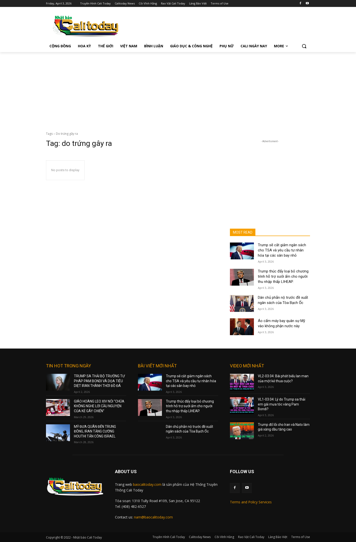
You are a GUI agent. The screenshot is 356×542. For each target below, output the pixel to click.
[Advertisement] (178, 89)
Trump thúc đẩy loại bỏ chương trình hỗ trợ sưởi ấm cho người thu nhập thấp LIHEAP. (283, 276)
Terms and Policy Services (251, 502)
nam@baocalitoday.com (153, 517)
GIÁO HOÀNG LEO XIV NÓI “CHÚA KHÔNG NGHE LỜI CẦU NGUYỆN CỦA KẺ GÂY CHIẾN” (99, 406)
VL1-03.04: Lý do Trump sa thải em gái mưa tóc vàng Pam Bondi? (281, 404)
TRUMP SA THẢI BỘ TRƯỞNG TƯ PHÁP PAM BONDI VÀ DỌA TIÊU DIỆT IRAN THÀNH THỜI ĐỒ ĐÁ (99, 381)
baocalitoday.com (147, 484)
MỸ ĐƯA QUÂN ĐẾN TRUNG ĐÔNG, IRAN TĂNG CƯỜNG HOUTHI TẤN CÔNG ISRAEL (95, 431)
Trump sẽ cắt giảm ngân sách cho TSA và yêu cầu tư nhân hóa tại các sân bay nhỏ (282, 250)
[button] (304, 46)
